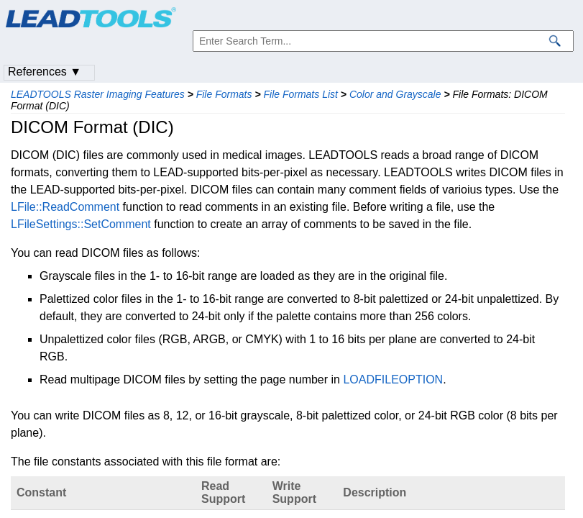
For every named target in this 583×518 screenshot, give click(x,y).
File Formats (224, 94)
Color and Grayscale (395, 94)
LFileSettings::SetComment (81, 224)
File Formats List (300, 94)
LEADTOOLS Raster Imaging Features (98, 94)
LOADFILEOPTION (393, 379)
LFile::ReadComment (65, 207)
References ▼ (44, 71)
